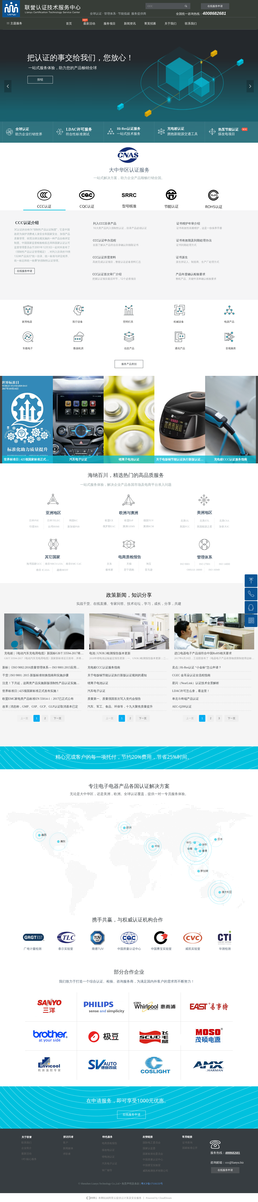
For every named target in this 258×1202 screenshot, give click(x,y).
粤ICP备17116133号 (152, 1183)
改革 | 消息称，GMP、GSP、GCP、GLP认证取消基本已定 (40, 706)
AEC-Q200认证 (182, 706)
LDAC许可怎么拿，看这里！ (191, 691)
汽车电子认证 (96, 691)
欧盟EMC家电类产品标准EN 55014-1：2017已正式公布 (38, 698)
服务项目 (109, 23)
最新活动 (89, 23)
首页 (69, 23)
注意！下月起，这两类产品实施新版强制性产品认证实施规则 (41, 683)
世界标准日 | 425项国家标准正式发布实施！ (30, 691)
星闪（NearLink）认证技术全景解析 (195, 683)
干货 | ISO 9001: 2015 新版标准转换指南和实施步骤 (35, 675)
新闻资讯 (130, 23)
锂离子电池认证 (98, 683)
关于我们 (170, 23)
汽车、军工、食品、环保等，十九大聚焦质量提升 (120, 706)
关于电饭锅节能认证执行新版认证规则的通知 (117, 675)
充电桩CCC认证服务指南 (104, 667)
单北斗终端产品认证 (185, 698)
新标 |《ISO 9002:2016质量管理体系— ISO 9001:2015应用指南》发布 (41, 667)
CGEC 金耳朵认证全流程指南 (191, 675)
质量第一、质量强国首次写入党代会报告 (114, 698)
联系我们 (191, 23)
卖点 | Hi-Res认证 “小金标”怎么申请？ (196, 667)
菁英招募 (150, 23)
